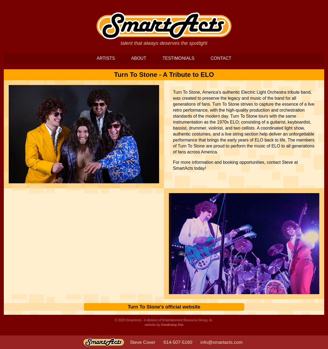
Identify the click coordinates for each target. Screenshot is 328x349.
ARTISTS (106, 58)
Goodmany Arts (172, 325)
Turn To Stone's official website (164, 307)
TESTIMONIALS (178, 58)
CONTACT (221, 58)
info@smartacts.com (221, 342)
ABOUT (138, 58)
